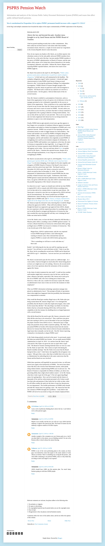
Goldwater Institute (83, 176)
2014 (79, 115)
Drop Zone (36, 396)
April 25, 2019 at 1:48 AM (46, 433)
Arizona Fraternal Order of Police (87, 149)
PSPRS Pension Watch (26, 7)
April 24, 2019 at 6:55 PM (46, 406)
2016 (79, 109)
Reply (33, 413)
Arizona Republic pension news (86, 160)
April (81, 93)
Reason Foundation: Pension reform (87, 203)
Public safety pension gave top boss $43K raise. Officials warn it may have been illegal (49, 161)
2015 (79, 112)
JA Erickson (35, 406)
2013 (79, 117)
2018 (79, 104)
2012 (79, 120)
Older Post (67, 520)
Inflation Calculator (83, 182)
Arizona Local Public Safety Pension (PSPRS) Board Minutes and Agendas (88, 131)
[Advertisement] (14, 38)
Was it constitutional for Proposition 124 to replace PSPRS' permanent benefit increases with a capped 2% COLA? (46, 23)
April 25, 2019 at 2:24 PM (45, 448)
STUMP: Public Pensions (85, 212)
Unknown (34, 448)
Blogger (60, 538)
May (81, 91)
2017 (79, 107)
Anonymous (34, 433)
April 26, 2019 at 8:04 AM (46, 466)
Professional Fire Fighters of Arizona (88, 201)
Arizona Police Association (85, 153)
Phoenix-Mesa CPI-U (83, 199)
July (81, 88)
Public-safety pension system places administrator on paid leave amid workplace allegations (48, 75)
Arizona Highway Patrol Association (88, 151)
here (61, 148)
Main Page (81, 127)
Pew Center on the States (84, 196)
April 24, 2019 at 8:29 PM (46, 419)
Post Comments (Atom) (41, 524)
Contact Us (81, 142)
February (82, 101)
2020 (79, 83)
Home (49, 520)
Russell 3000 (81, 206)
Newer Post (31, 520)
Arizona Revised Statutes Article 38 (87, 162)
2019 (79, 86)
